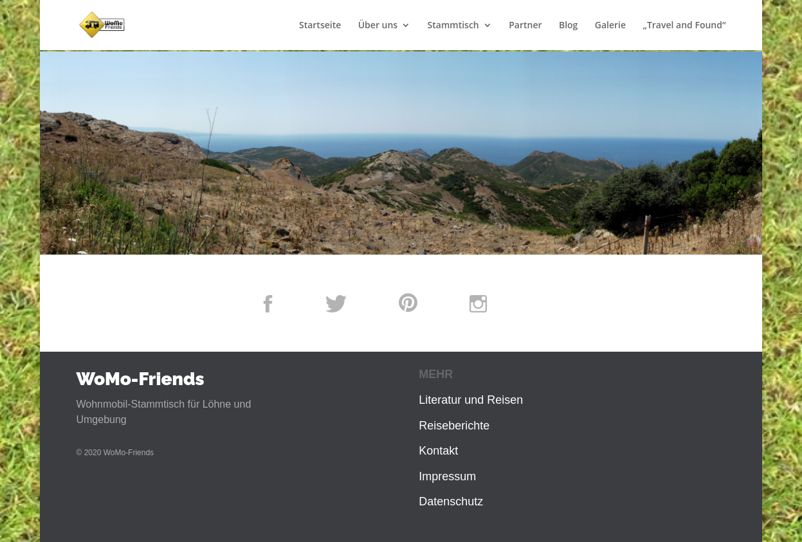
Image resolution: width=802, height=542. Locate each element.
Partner (525, 26)
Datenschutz (451, 501)
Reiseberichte (454, 425)
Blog (568, 26)
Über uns (377, 26)
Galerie (610, 26)
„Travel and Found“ (684, 26)
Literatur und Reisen (471, 399)
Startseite (320, 26)
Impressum (447, 476)
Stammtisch (453, 26)
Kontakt (438, 450)
